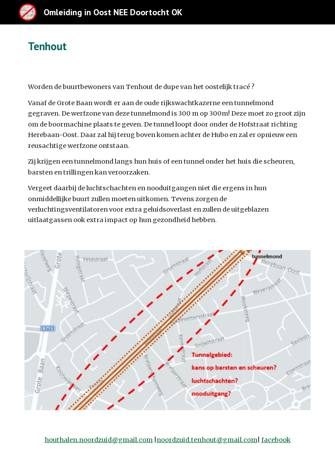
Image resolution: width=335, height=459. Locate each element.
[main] (130, 46)
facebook (276, 440)
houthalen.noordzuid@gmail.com (98, 440)
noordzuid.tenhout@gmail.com (207, 440)
